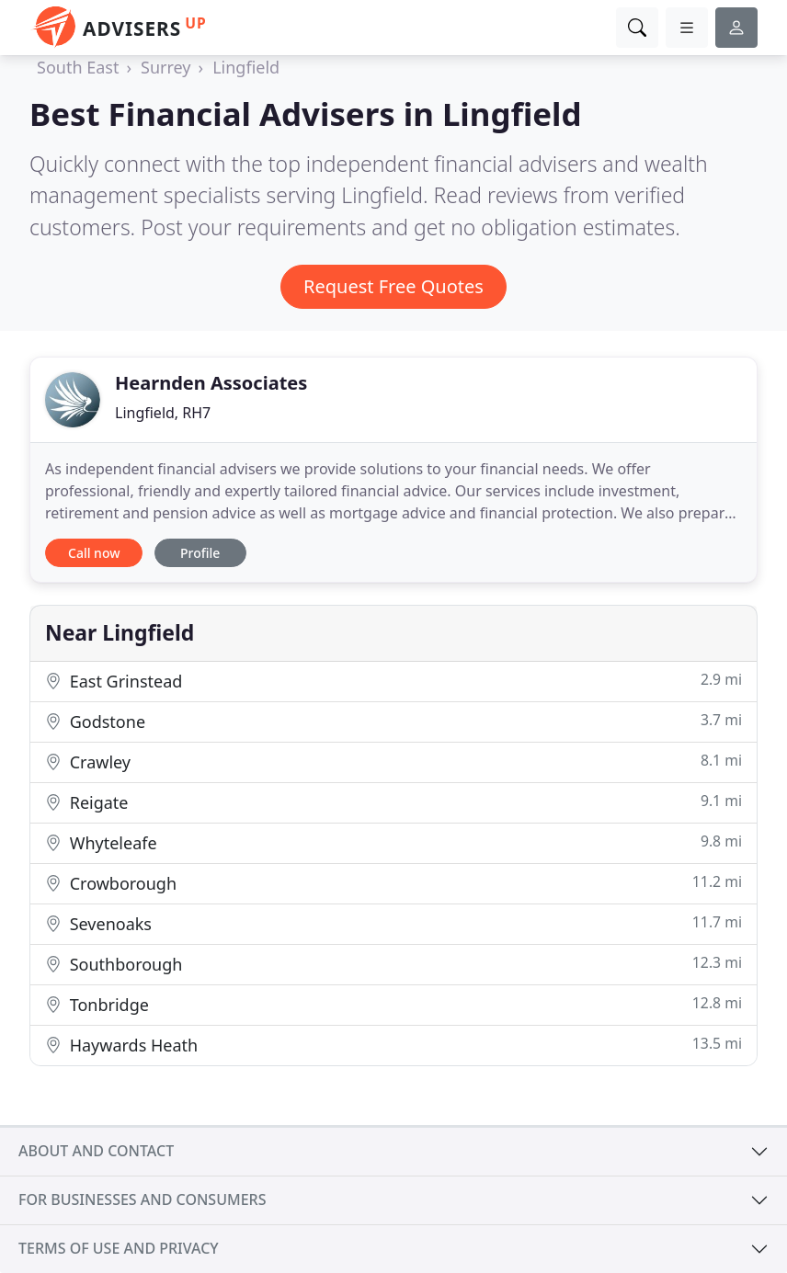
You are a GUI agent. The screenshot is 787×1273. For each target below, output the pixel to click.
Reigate (393, 801)
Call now (94, 553)
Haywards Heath (393, 1044)
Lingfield (245, 67)
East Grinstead (393, 680)
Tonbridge (393, 1004)
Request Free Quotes (393, 286)
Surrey (166, 67)
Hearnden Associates (211, 382)
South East (78, 67)
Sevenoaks (393, 923)
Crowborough (393, 882)
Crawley (393, 761)
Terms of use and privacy (118, 1248)
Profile (200, 553)
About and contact (96, 1151)
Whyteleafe (393, 842)
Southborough (393, 963)
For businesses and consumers (142, 1199)
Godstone (393, 721)
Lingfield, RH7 (163, 413)
